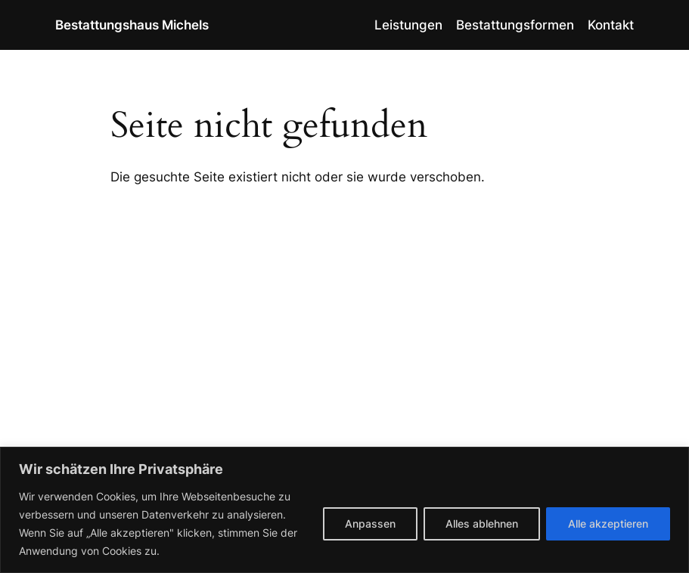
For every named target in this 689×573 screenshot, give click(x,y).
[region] (344, 510)
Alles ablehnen (481, 523)
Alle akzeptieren (608, 523)
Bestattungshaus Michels (132, 25)
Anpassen (370, 523)
